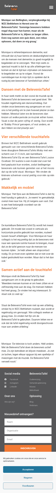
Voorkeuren (28, 486)
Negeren (28, 477)
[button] (51, 7)
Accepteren (28, 469)
